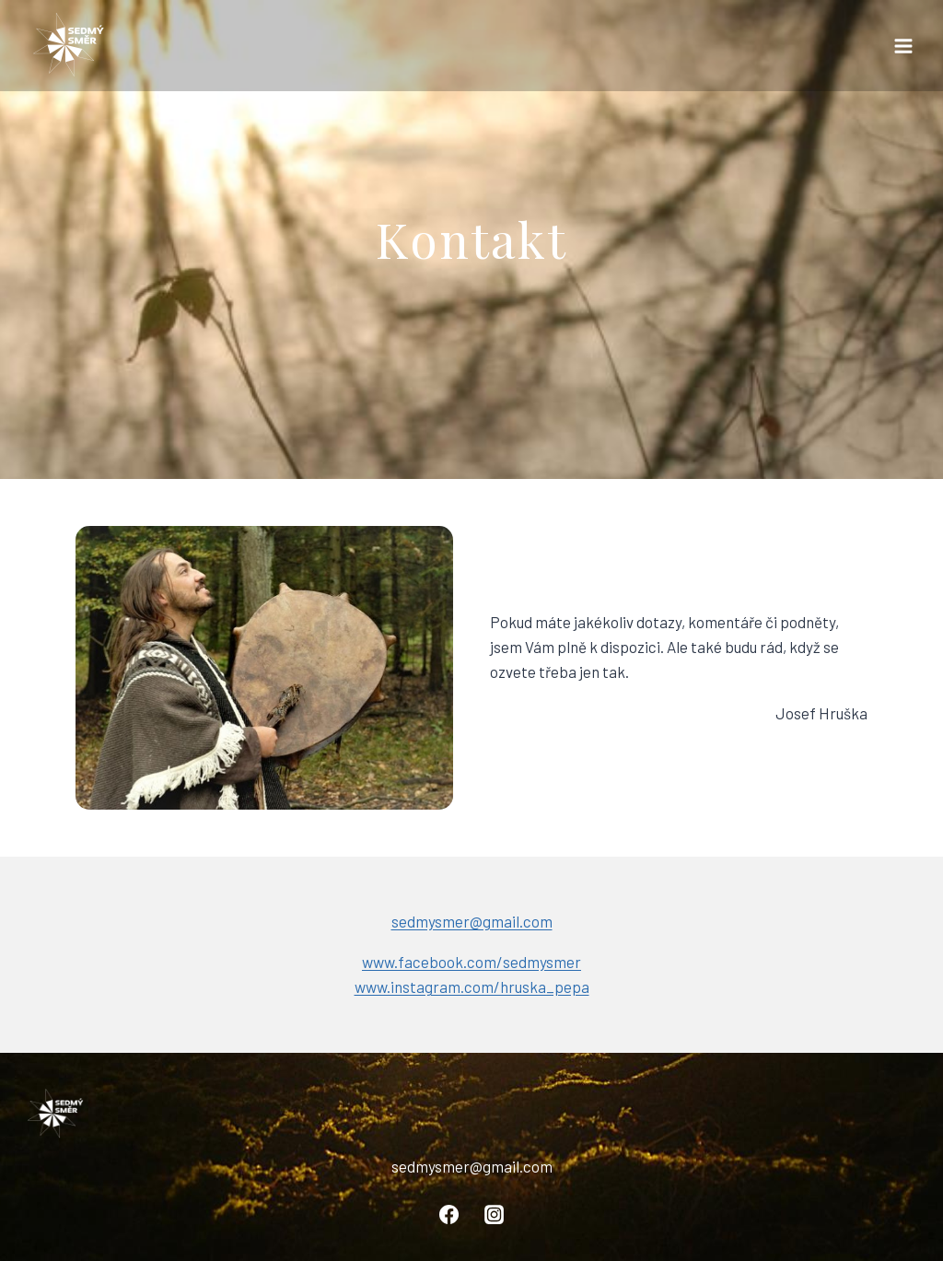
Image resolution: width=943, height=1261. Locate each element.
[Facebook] (449, 1214)
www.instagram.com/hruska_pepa (472, 986)
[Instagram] (493, 1214)
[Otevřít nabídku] (903, 45)
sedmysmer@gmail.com (472, 921)
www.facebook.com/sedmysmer (471, 961)
